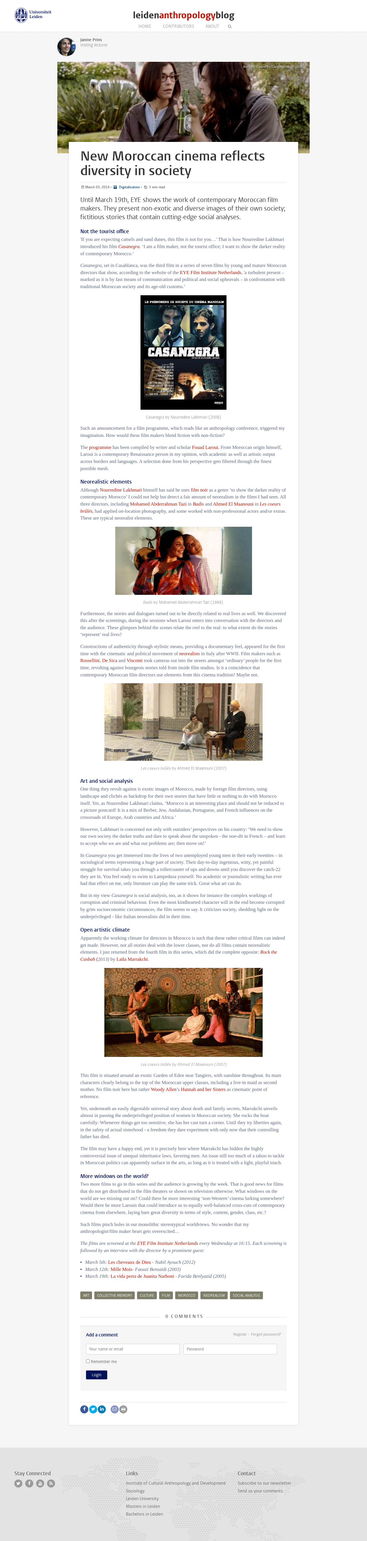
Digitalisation (129, 187)
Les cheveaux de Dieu (130, 1262)
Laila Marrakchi (132, 959)
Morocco (186, 1295)
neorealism (214, 1295)
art (86, 1295)
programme (100, 447)
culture (147, 1295)
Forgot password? (266, 1334)
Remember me (101, 1361)
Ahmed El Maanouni (234, 504)
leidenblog (183, 15)
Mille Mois (121, 1269)
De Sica (109, 660)
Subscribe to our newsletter (264, 1483)
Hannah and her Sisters (203, 1089)
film (166, 1295)
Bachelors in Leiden (144, 1514)
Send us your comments (260, 1491)
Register (240, 1334)
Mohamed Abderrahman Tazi (158, 504)
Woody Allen (163, 1089)
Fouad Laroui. (206, 447)
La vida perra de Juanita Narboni (142, 1276)
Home (144, 26)
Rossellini (90, 660)
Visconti (134, 660)
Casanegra (129, 246)
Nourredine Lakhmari (121, 490)
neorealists (189, 653)
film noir (199, 490)
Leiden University (142, 1499)
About (212, 26)
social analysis (246, 1295)
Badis (198, 504)
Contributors (178, 26)
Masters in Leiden (143, 1506)
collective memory (114, 1295)
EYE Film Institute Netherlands (210, 272)
